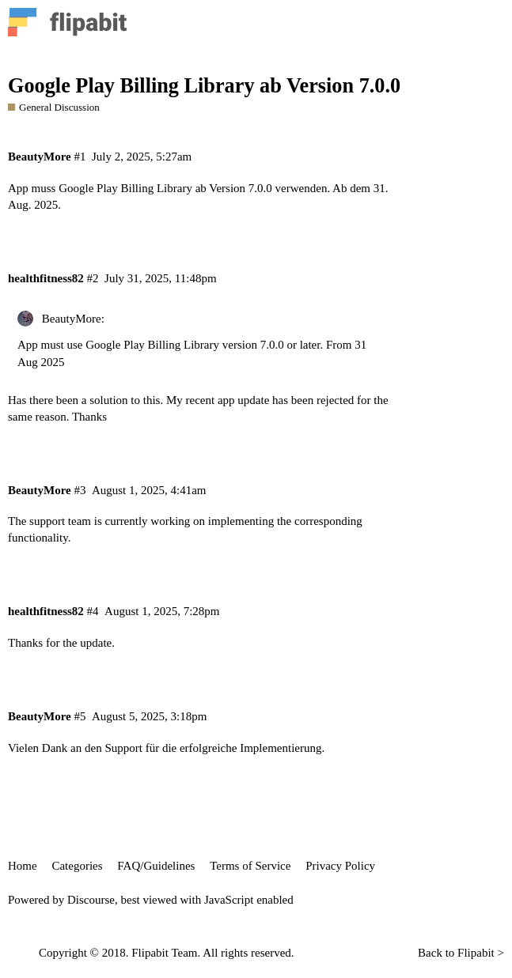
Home (22, 865)
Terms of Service (250, 865)
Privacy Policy (340, 865)
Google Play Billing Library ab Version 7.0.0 (204, 85)
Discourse (91, 899)
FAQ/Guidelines (156, 865)
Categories (76, 865)
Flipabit (476, 952)
